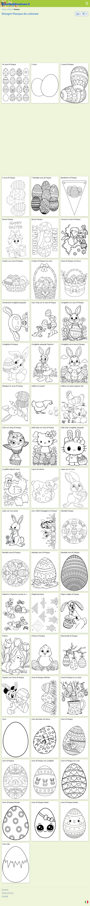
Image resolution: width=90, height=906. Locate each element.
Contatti (5, 896)
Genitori (5, 890)
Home (4, 9)
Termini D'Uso (7, 893)
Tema (10, 9)
